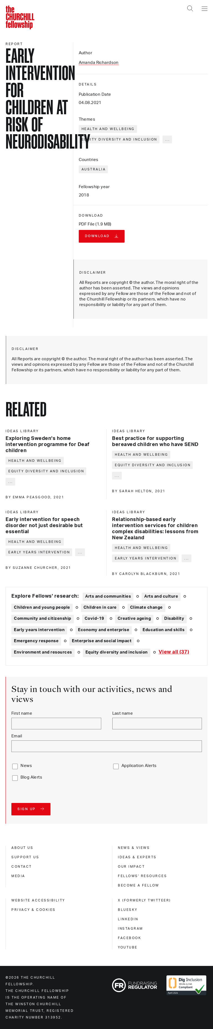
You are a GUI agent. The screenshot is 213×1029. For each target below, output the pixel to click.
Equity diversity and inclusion (119, 139)
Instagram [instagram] (130, 928)
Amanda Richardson (99, 63)
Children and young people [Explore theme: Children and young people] (42, 607)
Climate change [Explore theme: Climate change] (146, 607)
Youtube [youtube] (128, 947)
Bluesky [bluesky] (128, 909)
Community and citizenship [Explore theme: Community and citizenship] (42, 618)
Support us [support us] (25, 857)
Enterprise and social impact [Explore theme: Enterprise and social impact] (101, 641)
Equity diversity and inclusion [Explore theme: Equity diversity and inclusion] (116, 652)
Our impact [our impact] (131, 866)
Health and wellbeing (108, 129)
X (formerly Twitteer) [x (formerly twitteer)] (144, 900)
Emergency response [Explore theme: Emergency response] (36, 641)
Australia (94, 169)
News (26, 766)
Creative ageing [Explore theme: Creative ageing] (134, 618)
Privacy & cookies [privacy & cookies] (33, 909)
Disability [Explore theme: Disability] (174, 618)
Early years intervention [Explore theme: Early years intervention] (39, 630)
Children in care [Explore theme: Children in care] (100, 607)
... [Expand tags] (167, 139)
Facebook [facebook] (129, 938)
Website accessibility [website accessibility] (38, 900)
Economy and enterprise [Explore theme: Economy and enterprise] (103, 630)
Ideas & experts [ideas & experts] (137, 857)
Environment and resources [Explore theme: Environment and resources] (43, 652)
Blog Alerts (31, 777)
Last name (122, 713)
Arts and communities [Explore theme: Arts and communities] (108, 596)
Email (16, 736)
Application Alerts (139, 766)
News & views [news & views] (134, 847)
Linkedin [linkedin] (128, 919)
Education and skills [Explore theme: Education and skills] (163, 630)
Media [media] (18, 876)
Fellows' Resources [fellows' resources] (142, 876)
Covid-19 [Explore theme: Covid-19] (94, 618)
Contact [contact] (21, 866)
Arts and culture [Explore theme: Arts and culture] (161, 596)
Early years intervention (39, 552)
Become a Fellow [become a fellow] (138, 885)
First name (21, 713)
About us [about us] (22, 847)
